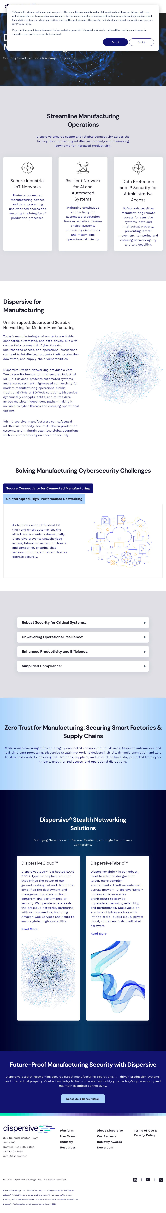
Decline (141, 42)
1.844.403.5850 (13, 1151)
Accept (115, 42)
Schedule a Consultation (83, 1098)
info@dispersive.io (15, 1156)
